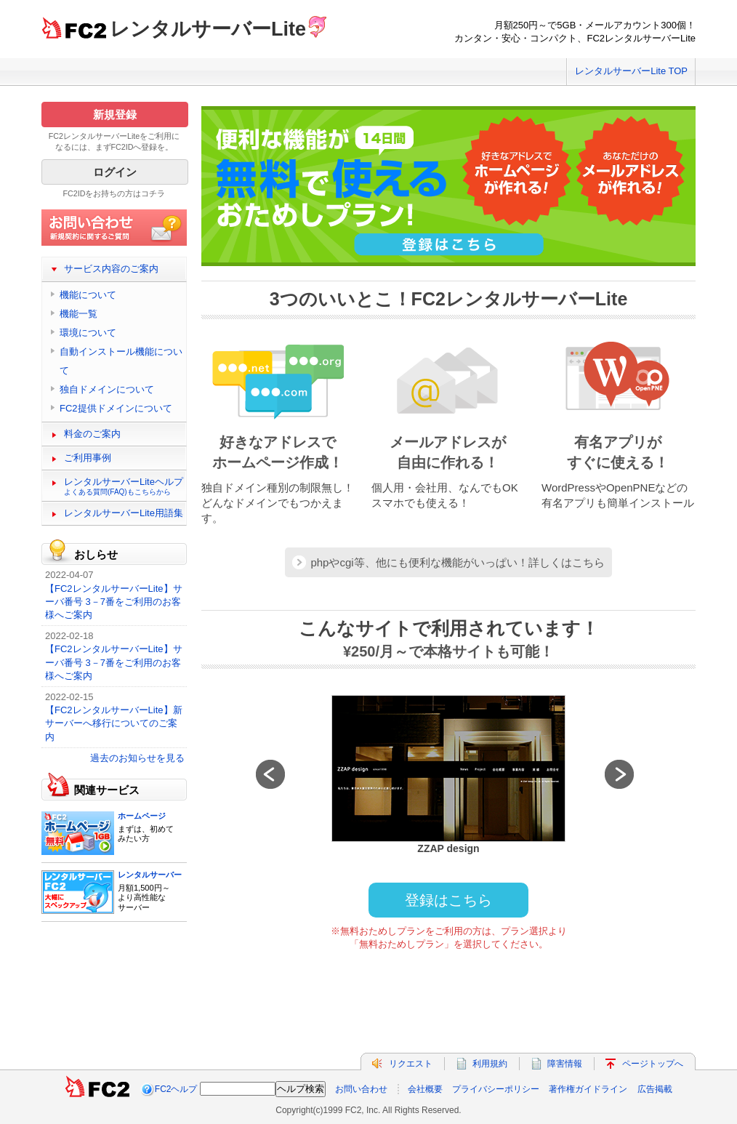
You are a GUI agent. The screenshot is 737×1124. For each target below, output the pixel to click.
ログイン (115, 172)
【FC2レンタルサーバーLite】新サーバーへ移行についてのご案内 (113, 723)
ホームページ (142, 815)
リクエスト (410, 1064)
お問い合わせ (361, 1089)
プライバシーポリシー (495, 1089)
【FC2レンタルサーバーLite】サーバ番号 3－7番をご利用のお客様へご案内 (113, 601)
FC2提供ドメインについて (116, 408)
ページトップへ (652, 1064)
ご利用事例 (87, 457)
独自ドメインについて (107, 389)
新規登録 (115, 114)
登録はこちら (448, 900)
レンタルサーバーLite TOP (631, 70)
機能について (88, 294)
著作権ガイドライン (588, 1089)
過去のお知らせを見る (137, 757)
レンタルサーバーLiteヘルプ (123, 486)
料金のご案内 (92, 433)
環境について (88, 332)
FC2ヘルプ (176, 1089)
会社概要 (425, 1089)
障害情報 (564, 1064)
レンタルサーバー (150, 874)
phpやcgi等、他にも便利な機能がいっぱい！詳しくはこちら (457, 562)
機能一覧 (78, 313)
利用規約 (489, 1064)
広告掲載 (654, 1089)
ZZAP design (448, 848)
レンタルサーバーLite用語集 (123, 512)
